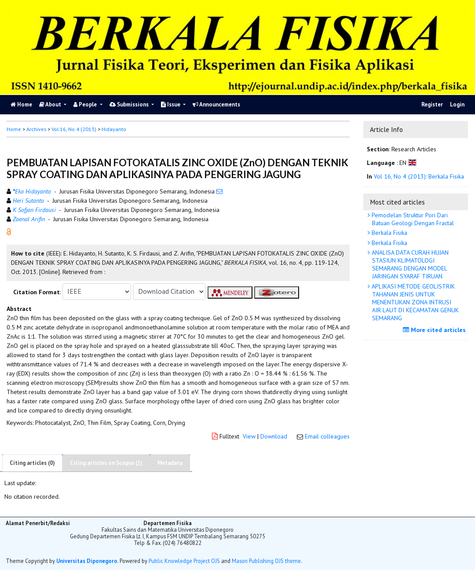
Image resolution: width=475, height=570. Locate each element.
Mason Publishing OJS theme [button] (266, 560)
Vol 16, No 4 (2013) (73, 129)
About (50, 104)
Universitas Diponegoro (86, 560)
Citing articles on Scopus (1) (106, 463)
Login (457, 104)
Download (273, 436)
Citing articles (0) (32, 463)
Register (432, 104)
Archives (36, 129)
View (249, 436)
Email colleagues (327, 436)
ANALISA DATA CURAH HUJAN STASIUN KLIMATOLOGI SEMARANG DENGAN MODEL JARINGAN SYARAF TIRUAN (409, 264)
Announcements (216, 104)
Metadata (170, 463)
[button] (9, 231)
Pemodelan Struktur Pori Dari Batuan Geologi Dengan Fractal (412, 219)
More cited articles (435, 330)
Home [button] (14, 129)
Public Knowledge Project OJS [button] (184, 560)
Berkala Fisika (388, 233)
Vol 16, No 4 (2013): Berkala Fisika (419, 176)
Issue (171, 104)
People (85, 104)
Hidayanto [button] (114, 129)
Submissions (130, 104)
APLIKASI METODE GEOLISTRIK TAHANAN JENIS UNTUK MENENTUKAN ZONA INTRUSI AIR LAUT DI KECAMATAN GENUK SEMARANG (414, 302)
